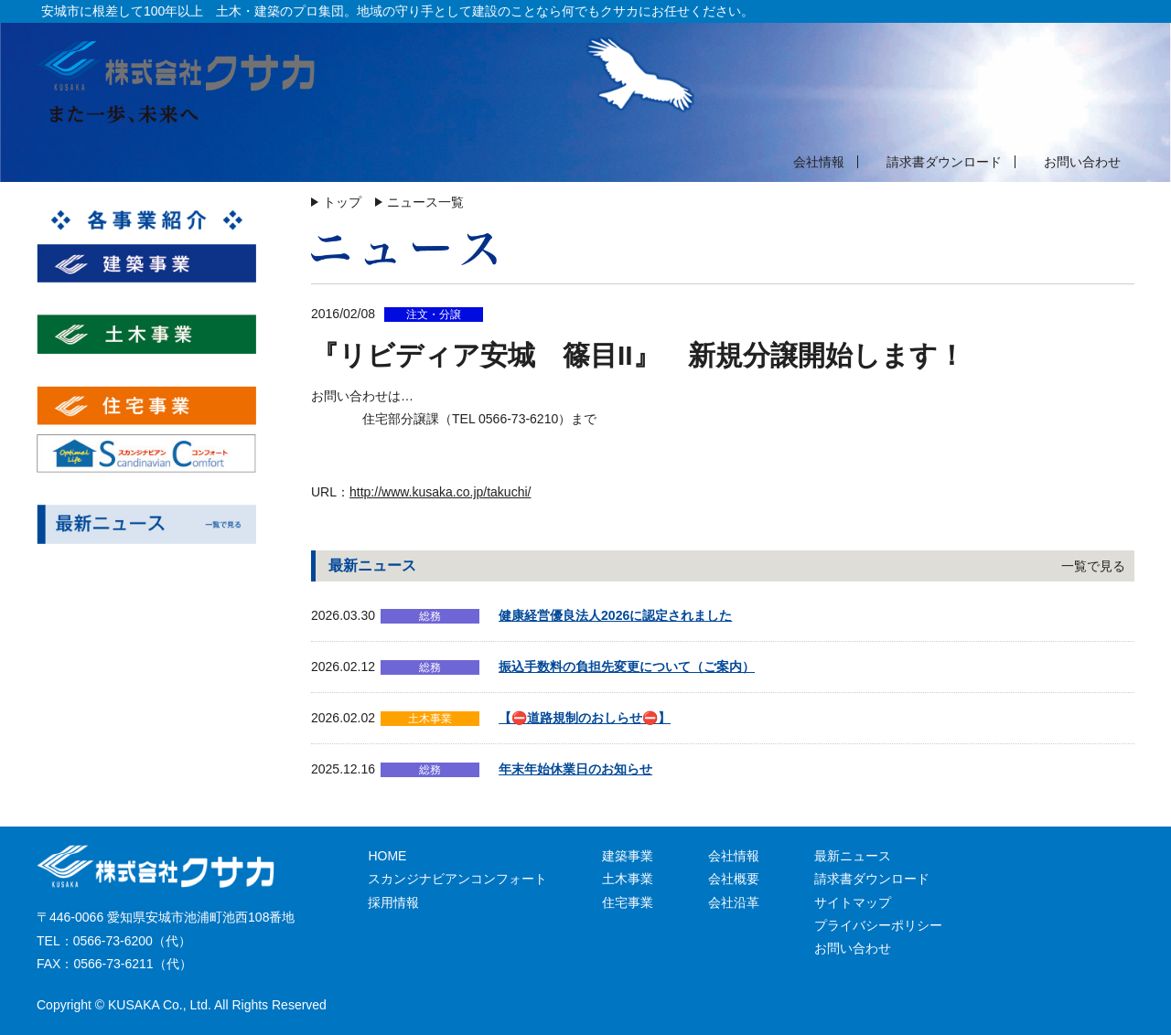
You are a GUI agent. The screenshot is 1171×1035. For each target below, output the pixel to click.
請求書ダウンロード (944, 161)
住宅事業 (627, 902)
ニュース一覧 (425, 202)
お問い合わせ (1082, 161)
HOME (387, 855)
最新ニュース (852, 855)
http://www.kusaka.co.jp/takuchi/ (440, 492)
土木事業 (627, 878)
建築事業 (627, 855)
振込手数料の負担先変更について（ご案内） (627, 666)
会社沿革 (733, 902)
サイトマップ (852, 902)
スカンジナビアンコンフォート (457, 878)
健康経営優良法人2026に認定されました (615, 615)
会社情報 (818, 161)
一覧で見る (1093, 566)
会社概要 (733, 878)
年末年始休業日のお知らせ (575, 769)
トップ (342, 202)
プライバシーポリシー (878, 925)
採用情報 (393, 902)
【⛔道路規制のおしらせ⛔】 (585, 717)
